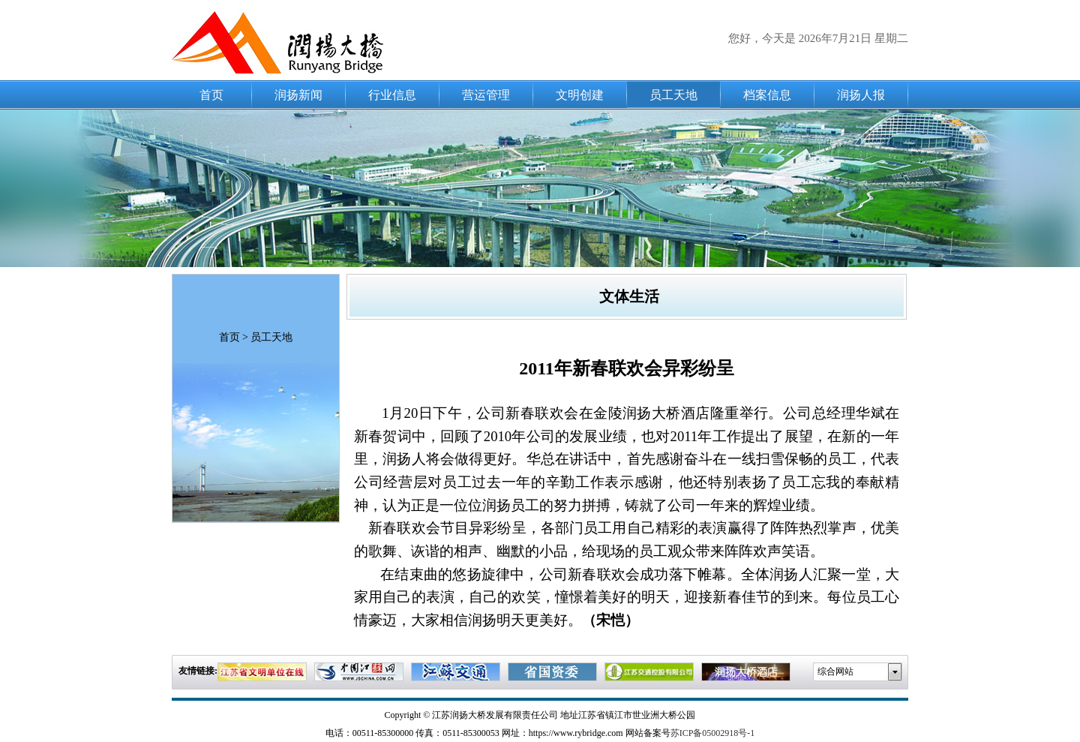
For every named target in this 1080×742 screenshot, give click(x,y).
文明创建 (580, 95)
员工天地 (674, 95)
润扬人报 (861, 95)
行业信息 (392, 95)
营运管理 (486, 95)
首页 (212, 95)
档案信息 (767, 95)
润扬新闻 (298, 95)
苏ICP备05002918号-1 (712, 733)
